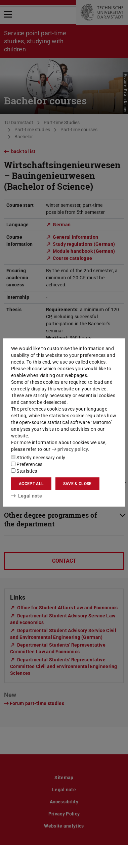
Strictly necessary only (38, 457)
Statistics (24, 471)
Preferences (27, 464)
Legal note (26, 496)
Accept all (31, 483)
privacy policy (70, 449)
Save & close (77, 483)
